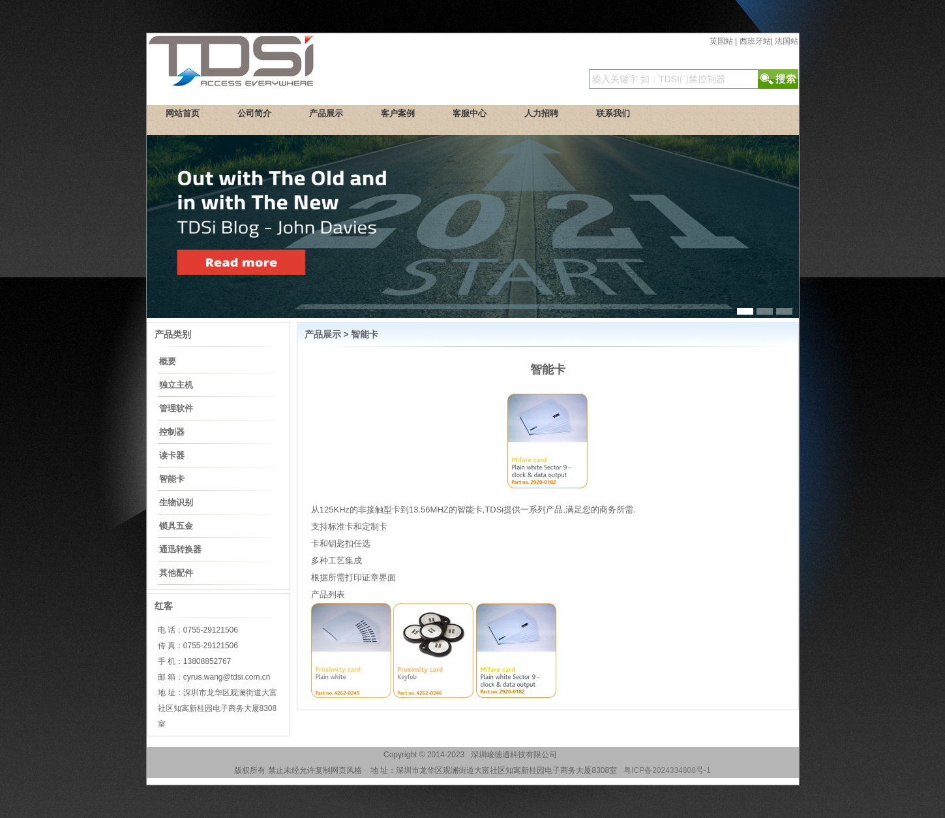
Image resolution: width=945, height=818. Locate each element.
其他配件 (176, 573)
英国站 (721, 41)
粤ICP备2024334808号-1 (666, 770)
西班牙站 (755, 41)
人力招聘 (541, 113)
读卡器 (172, 455)
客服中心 (470, 113)
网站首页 (183, 113)
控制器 (172, 432)
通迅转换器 (180, 549)
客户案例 (398, 113)
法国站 (786, 41)
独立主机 (176, 385)
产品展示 (326, 113)
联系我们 (613, 113)
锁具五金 (176, 526)
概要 (167, 361)
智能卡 (172, 479)
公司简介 (254, 113)
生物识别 (176, 502)
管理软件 (176, 408)
